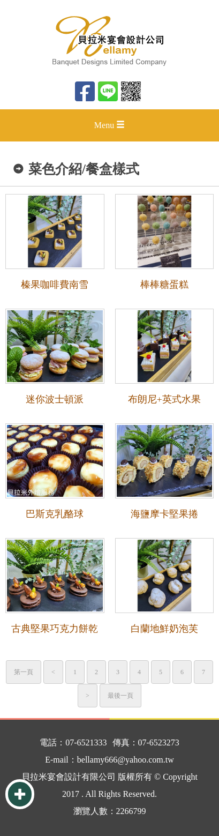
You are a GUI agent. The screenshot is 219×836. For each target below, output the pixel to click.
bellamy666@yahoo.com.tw (125, 759)
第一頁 (23, 672)
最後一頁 (120, 695)
